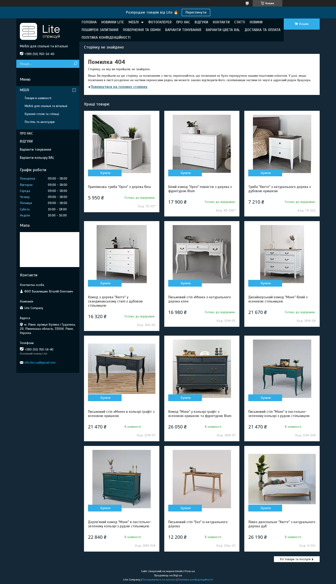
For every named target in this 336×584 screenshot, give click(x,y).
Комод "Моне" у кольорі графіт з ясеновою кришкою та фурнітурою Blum (199, 414)
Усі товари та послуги (295, 559)
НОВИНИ (256, 22)
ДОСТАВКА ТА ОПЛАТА (262, 30)
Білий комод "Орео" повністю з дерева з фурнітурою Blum (200, 189)
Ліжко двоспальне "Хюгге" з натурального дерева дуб (281, 524)
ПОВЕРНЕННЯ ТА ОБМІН (142, 30)
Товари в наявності (37, 98)
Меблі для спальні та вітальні (45, 106)
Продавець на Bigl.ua (168, 575)
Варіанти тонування (35, 149)
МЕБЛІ (134, 22)
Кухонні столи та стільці (41, 114)
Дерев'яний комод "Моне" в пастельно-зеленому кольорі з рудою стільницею (119, 524)
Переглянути (196, 12)
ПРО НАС (183, 22)
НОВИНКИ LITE (112, 22)
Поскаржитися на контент (159, 579)
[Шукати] (75, 64)
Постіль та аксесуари (39, 122)
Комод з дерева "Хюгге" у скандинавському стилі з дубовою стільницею (115, 301)
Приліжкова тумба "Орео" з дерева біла (119, 187)
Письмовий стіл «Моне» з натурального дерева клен (199, 299)
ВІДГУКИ (201, 22)
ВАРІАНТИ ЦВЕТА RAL (223, 30)
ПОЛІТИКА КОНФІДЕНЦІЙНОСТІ (106, 37)
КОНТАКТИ (221, 22)
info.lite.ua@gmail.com (40, 363)
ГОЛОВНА (89, 22)
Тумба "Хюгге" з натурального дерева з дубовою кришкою (279, 189)
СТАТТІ (239, 22)
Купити (105, 173)
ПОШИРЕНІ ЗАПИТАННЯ (100, 30)
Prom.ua (190, 571)
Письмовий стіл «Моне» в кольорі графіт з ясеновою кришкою (121, 414)
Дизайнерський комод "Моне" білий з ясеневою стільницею (278, 299)
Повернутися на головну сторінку (119, 86)
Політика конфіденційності (195, 579)
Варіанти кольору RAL (37, 158)
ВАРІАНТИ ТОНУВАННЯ (183, 30)
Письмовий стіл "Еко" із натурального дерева (198, 524)
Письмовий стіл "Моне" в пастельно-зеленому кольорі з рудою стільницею (279, 414)
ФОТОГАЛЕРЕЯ (160, 22)
